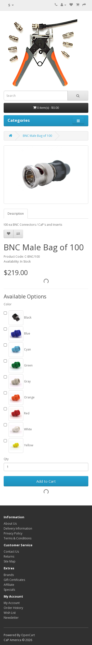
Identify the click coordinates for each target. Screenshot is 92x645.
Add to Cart (46, 481)
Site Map (9, 561)
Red (16, 413)
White (18, 429)
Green (18, 365)
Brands (9, 575)
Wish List (10, 613)
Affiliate (9, 585)
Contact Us (11, 551)
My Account (12, 603)
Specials (9, 590)
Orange (19, 397)
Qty (6, 459)
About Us (10, 523)
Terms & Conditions (17, 538)
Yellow (18, 445)
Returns (9, 556)
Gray (17, 381)
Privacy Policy (13, 533)
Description (16, 213)
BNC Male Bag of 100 (37, 136)
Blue (17, 333)
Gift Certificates (14, 580)
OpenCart (28, 635)
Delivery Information (18, 528)
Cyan (17, 349)
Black (17, 317)
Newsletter (11, 618)
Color (8, 304)
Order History (13, 608)
